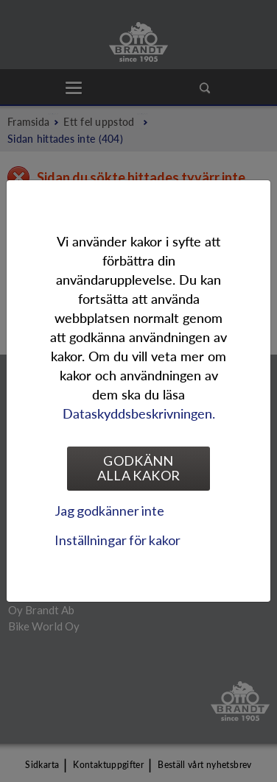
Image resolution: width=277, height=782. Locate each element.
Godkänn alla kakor (138, 467)
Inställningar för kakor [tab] (117, 540)
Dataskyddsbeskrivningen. (139, 413)
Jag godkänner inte (109, 510)
